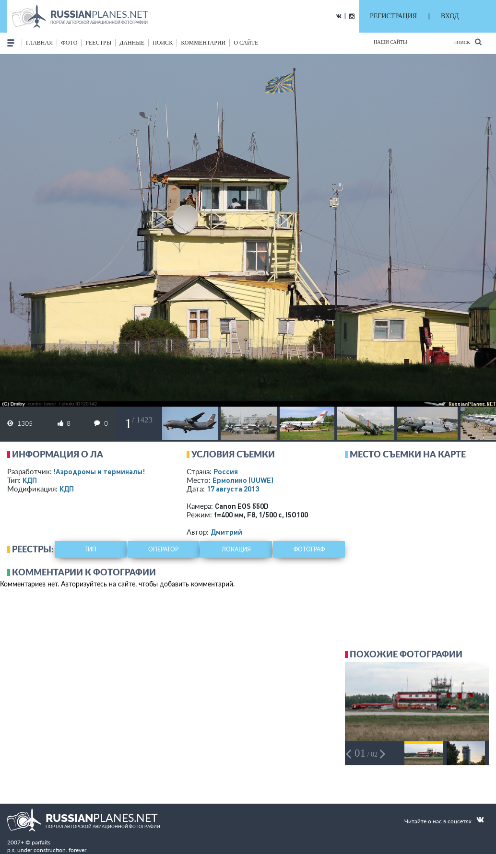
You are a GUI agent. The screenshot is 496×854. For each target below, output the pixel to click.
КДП (30, 480)
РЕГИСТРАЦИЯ (393, 16)
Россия (225, 471)
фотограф (309, 549)
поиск (163, 42)
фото (69, 42)
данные (131, 42)
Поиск (467, 42)
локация (236, 549)
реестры (98, 42)
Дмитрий (226, 531)
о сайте (246, 42)
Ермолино (243, 480)
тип (90, 549)
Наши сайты (390, 42)
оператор (163, 549)
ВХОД (450, 16)
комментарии (203, 42)
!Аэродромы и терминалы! (99, 471)
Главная (39, 42)
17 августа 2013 (233, 488)
